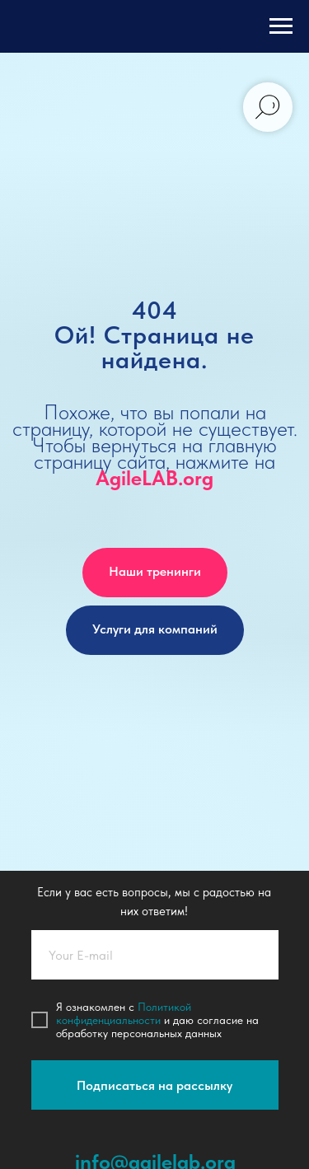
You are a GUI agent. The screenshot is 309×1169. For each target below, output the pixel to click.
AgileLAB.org (154, 477)
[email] (155, 955)
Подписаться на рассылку (154, 1085)
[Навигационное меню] (281, 26)
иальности (135, 1019)
